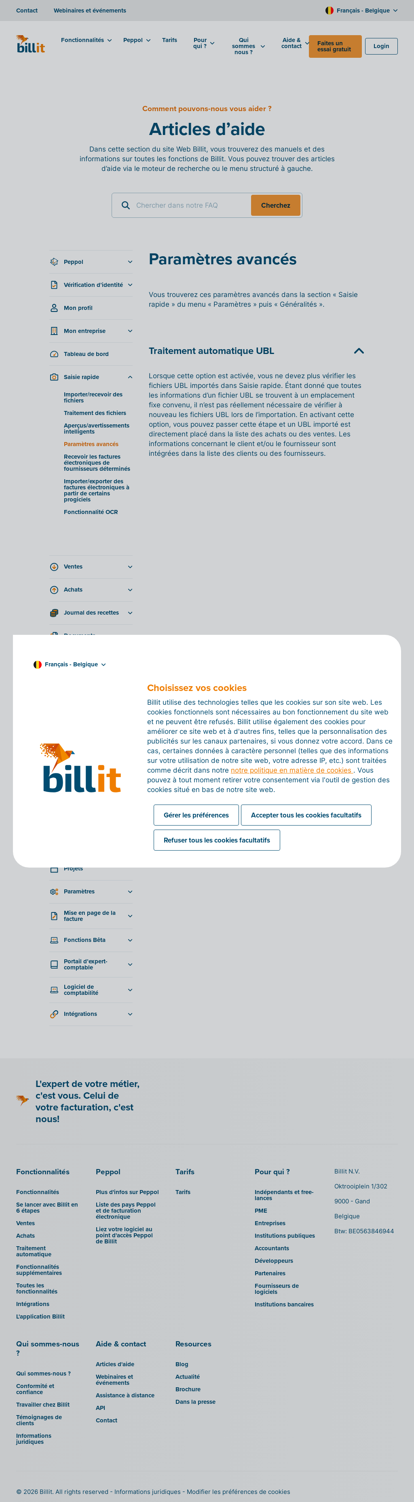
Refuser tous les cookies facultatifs (217, 840)
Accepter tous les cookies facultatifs (306, 815)
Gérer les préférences (196, 815)
